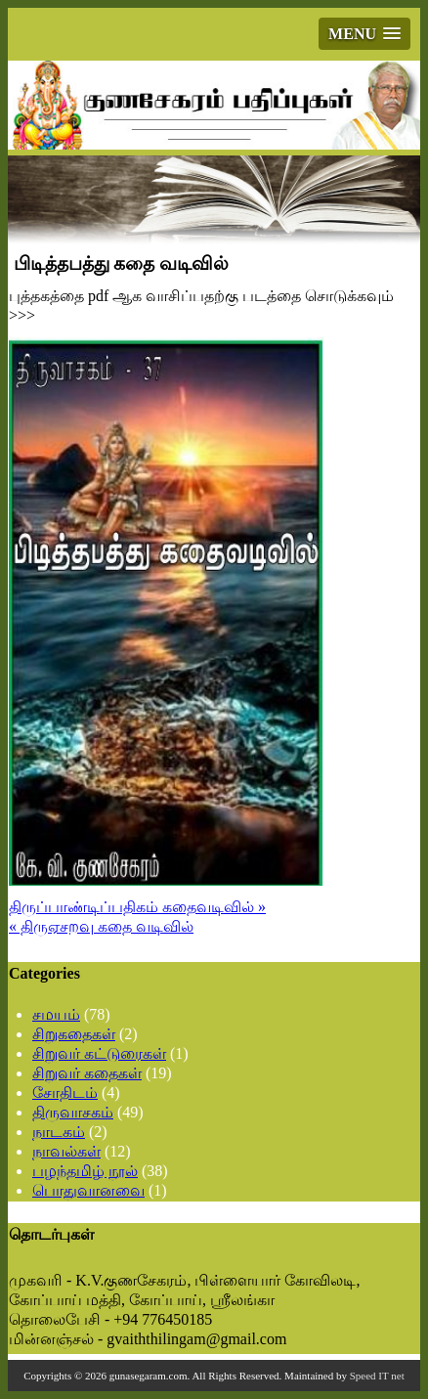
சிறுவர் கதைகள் (87, 1073)
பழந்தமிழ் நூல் (85, 1170)
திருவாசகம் (72, 1112)
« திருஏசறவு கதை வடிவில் (101, 926)
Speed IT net (377, 1375)
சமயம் (56, 1014)
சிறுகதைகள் (73, 1034)
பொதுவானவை (88, 1190)
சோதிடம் (65, 1092)
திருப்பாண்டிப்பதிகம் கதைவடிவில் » (137, 906)
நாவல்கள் (66, 1151)
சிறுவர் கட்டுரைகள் (99, 1053)
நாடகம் (58, 1131)
